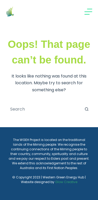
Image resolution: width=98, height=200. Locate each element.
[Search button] (87, 109)
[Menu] (88, 12)
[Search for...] (44, 109)
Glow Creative (66, 182)
